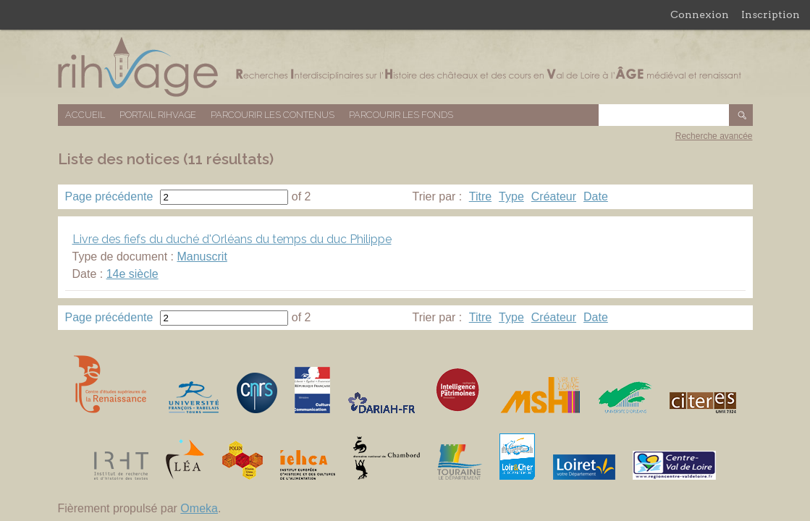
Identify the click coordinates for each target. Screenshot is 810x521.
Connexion (699, 14)
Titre (480, 196)
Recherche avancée (714, 136)
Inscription (770, 14)
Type (511, 196)
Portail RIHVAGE (157, 114)
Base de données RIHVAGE (405, 67)
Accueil (85, 114)
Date (595, 196)
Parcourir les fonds (401, 114)
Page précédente (109, 196)
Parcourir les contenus (272, 114)
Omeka (199, 508)
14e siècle (132, 274)
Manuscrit (202, 256)
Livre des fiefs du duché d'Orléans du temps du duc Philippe (232, 239)
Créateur (553, 196)
